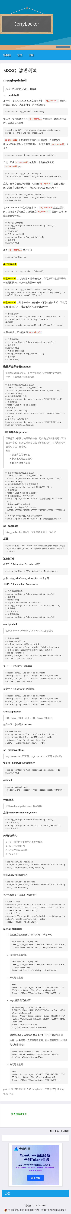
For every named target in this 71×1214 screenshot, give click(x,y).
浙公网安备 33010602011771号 (21, 1210)
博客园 (7, 55)
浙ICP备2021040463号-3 (53, 1210)
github (33, 89)
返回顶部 (65, 1131)
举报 (11, 1093)
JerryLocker (26, 24)
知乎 (25, 89)
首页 (19, 55)
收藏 (5, 1093)
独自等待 (16, 89)
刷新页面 (54, 1131)
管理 (31, 55)
